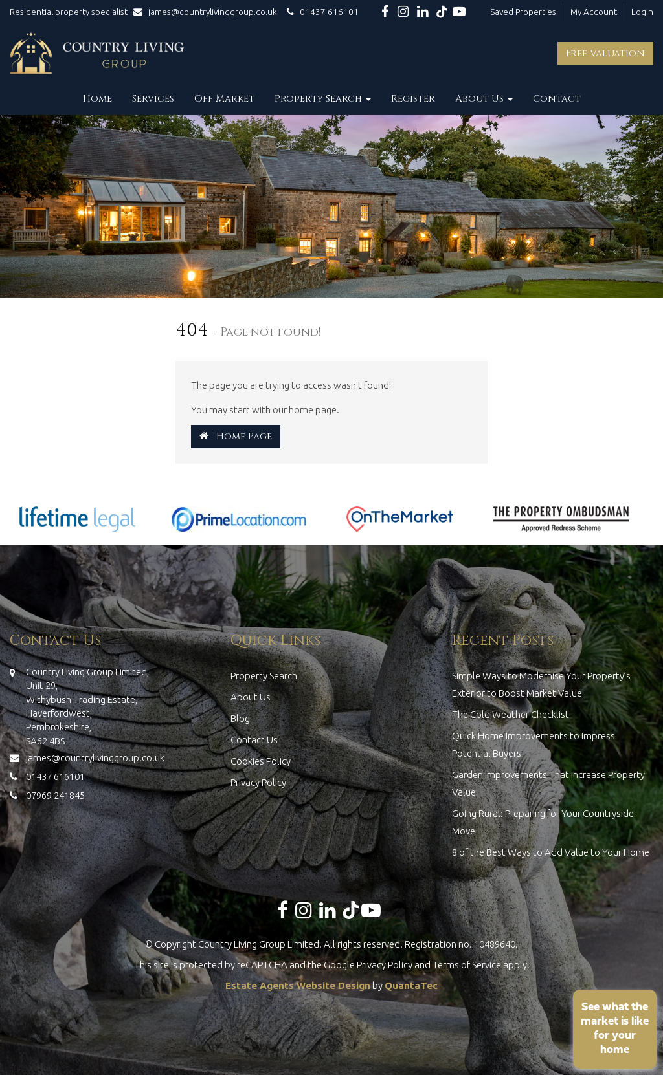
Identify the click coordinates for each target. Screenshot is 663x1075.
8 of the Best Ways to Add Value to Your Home (550, 852)
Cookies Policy (260, 760)
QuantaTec (411, 985)
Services (153, 98)
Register (413, 98)
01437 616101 (321, 11)
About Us (484, 98)
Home (97, 98)
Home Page (235, 436)
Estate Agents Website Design (297, 985)
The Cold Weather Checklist (510, 714)
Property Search (323, 98)
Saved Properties (523, 11)
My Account (593, 11)
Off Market (224, 98)
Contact (557, 98)
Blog (240, 718)
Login (642, 11)
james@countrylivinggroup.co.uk (208, 11)
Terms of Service (467, 964)
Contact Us (254, 739)
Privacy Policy (258, 782)
